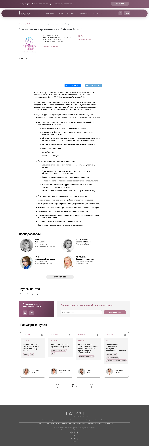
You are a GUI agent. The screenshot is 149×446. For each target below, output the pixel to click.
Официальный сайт (51, 46)
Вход (127, 13)
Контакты (109, 423)
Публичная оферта (95, 423)
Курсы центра (84, 36)
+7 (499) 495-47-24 (56, 41)
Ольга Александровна (85, 258)
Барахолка (84, 13)
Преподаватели (85, 39)
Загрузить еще (60, 277)
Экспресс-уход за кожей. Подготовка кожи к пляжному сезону (31, 347)
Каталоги (98, 13)
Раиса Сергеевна (41, 241)
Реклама (81, 423)
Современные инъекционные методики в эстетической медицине (116, 347)
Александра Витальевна (45, 258)
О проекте (40, 423)
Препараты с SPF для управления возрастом (60, 345)
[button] (57, 386)
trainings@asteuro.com (54, 39)
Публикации (49, 13)
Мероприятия (71, 13)
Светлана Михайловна (85, 241)
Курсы (60, 13)
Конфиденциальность (65, 423)
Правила (50, 423)
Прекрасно (120, 4)
